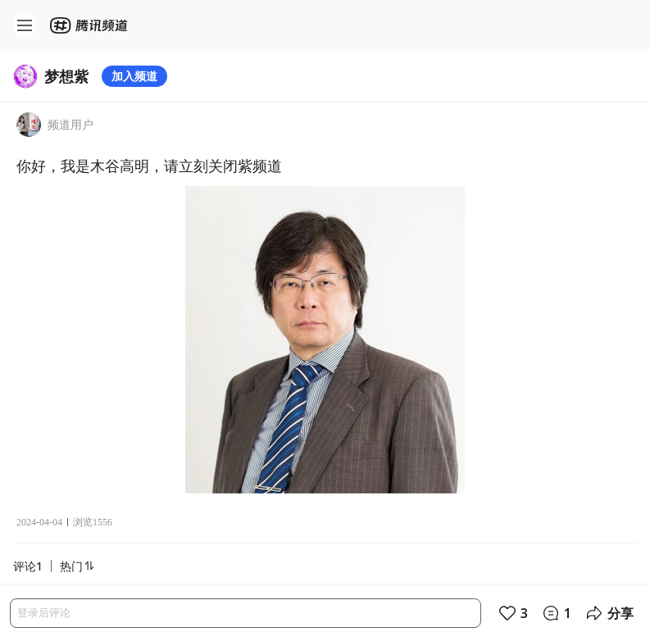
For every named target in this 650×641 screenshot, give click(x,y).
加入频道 (134, 76)
